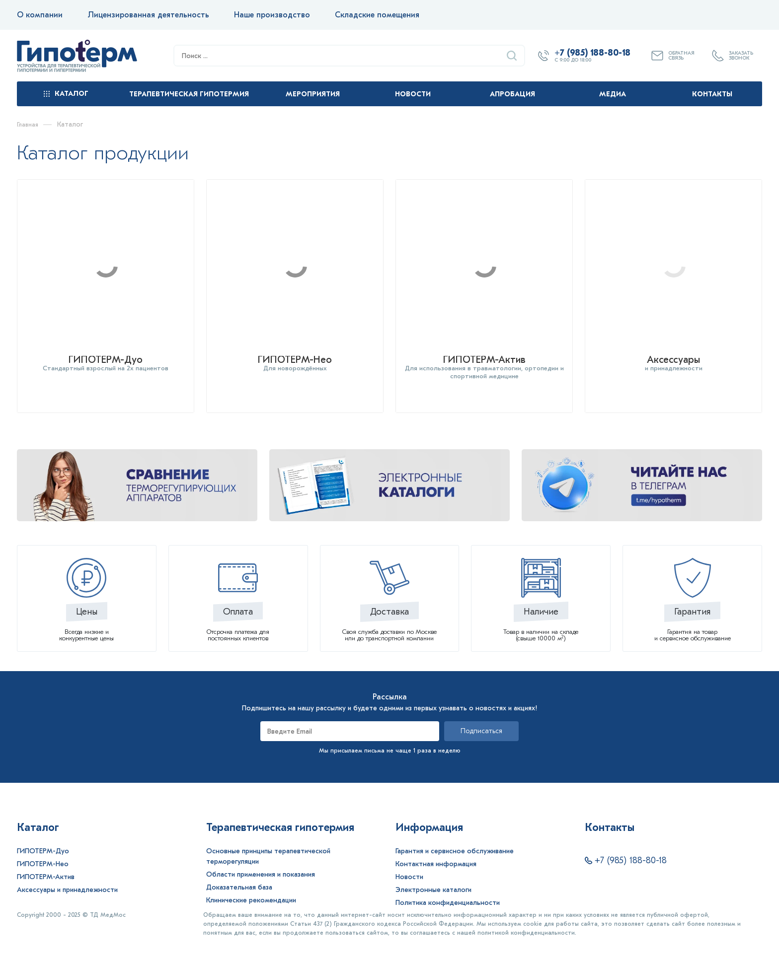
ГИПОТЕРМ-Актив (46, 868)
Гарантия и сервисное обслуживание (454, 842)
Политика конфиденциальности (447, 894)
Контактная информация (435, 855)
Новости (413, 94)
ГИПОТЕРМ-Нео (43, 855)
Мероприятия (313, 94)
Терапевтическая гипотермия (189, 94)
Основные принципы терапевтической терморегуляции (268, 847)
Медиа (612, 94)
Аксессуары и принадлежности (67, 881)
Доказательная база (239, 878)
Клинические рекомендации (251, 891)
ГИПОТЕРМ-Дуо (43, 842)
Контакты (712, 94)
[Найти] (511, 56)
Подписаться (481, 722)
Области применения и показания (260, 865)
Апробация (512, 94)
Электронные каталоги (433, 881)
